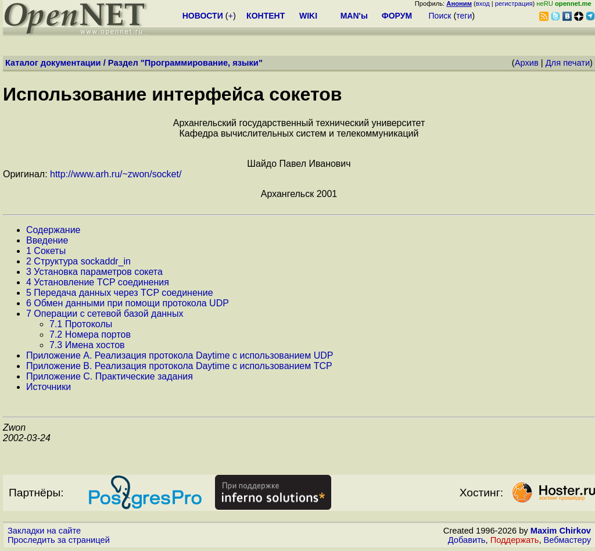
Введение (47, 240)
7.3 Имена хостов (87, 345)
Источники (48, 387)
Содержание (53, 230)
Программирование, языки (202, 62)
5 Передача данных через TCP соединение (119, 293)
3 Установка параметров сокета (94, 272)
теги (464, 15)
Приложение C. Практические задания (109, 376)
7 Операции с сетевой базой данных (104, 314)
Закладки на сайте (44, 530)
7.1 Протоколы (80, 324)
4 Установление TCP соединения (97, 282)
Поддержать (514, 540)
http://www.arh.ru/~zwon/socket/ (115, 174)
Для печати (568, 62)
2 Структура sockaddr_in (78, 261)
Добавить (467, 540)
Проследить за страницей (59, 540)
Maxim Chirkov (561, 530)
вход (483, 3)
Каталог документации (53, 62)
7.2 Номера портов (90, 334)
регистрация (514, 3)
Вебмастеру (567, 540)
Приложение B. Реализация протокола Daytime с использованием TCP (179, 366)
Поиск (440, 15)
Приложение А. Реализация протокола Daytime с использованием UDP (179, 355)
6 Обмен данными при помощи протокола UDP (127, 303)
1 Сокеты (46, 251)
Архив (527, 62)
